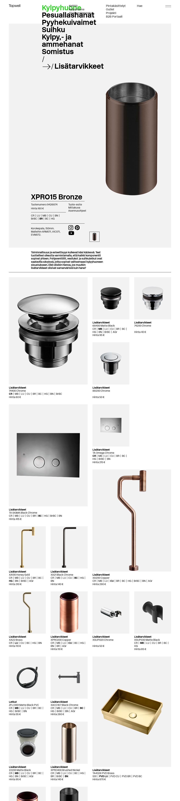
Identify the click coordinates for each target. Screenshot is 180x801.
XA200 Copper (101, 577)
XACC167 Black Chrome (64, 704)
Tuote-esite (75, 204)
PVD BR (126, 776)
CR (32, 215)
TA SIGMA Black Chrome (23, 512)
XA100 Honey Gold (19, 574)
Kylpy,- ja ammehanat (62, 40)
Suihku (53, 29)
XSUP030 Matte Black (147, 639)
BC (47, 218)
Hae (139, 6)
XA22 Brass (16, 639)
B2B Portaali (114, 16)
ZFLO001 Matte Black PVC (24, 704)
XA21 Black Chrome (62, 574)
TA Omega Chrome (103, 452)
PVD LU (103, 776)
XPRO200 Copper (61, 639)
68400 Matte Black (104, 325)
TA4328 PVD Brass (103, 773)
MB (44, 215)
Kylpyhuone (76, 9)
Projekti (111, 13)
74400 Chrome (17, 390)
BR (41, 218)
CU (50, 215)
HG (53, 218)
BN (56, 215)
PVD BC (137, 776)
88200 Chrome (101, 390)
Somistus (58, 51)
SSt (95, 776)
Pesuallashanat (68, 15)
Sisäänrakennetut (81, 13)
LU (38, 215)
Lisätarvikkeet (79, 66)
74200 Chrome (142, 325)
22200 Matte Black (20, 770)
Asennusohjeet (77, 210)
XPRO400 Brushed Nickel (65, 770)
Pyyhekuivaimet (69, 22)
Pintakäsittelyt (116, 6)
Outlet (110, 9)
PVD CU (114, 776)
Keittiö (73, 6)
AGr (115, 332)
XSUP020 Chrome (103, 639)
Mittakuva (74, 207)
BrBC (34, 218)
